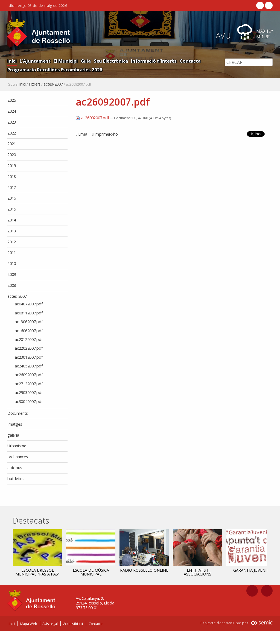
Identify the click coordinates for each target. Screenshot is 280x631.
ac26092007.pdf (93, 117)
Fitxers (34, 84)
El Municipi (65, 61)
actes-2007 (53, 84)
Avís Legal (50, 623)
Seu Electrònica (111, 61)
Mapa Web (28, 623)
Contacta (190, 61)
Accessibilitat (73, 623)
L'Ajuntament (35, 61)
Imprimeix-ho (106, 134)
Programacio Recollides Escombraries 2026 (54, 69)
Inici (12, 61)
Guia (86, 61)
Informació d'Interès (154, 61)
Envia (82, 134)
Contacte (96, 623)
